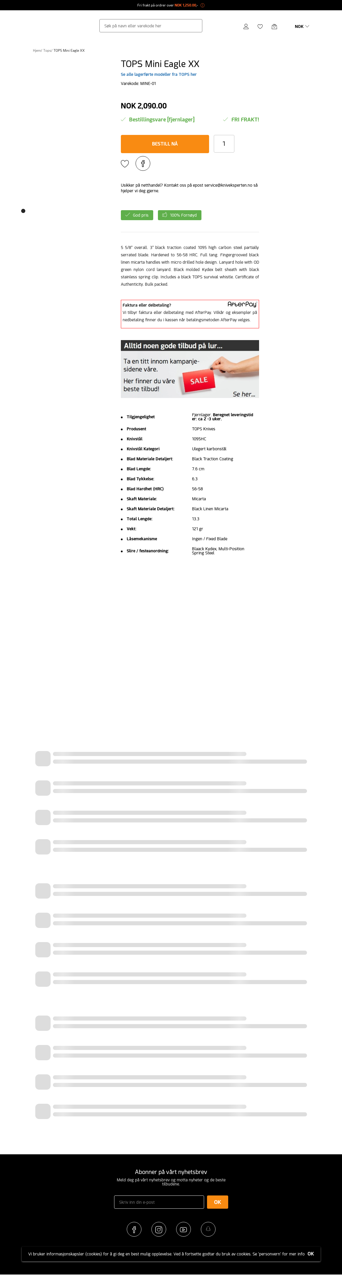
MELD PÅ (171, 169)
